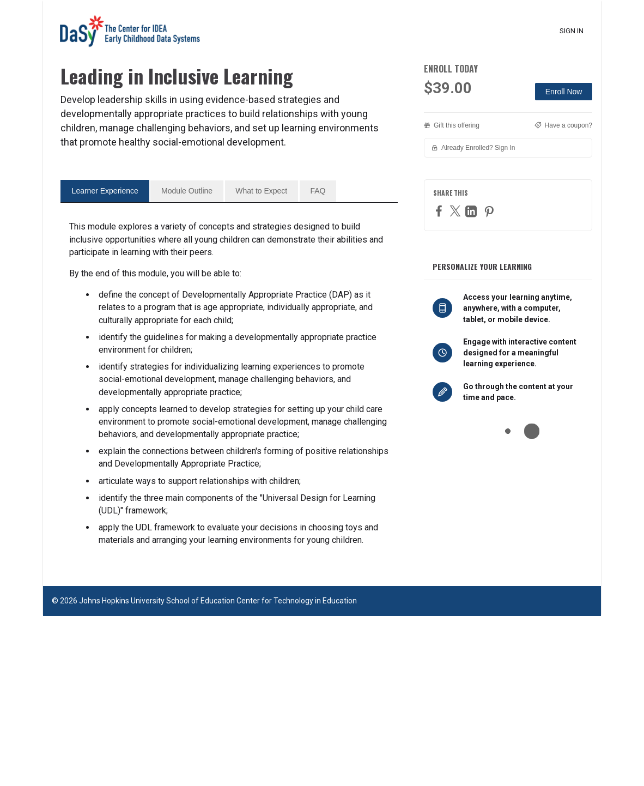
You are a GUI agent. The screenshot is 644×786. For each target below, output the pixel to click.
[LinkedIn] (472, 211)
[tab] (104, 360)
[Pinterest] (490, 211)
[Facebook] (440, 210)
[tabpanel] (229, 553)
